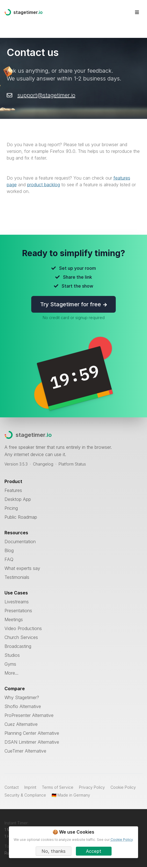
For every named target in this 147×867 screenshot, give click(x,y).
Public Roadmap (20, 517)
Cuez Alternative (21, 724)
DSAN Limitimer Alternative (31, 742)
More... (11, 673)
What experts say (22, 568)
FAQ (8, 559)
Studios (12, 655)
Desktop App (17, 499)
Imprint (30, 787)
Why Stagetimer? (21, 697)
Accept (93, 851)
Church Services (21, 637)
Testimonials (16, 577)
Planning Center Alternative (31, 733)
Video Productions (23, 628)
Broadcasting (17, 646)
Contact (11, 787)
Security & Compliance (25, 795)
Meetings (13, 619)
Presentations (18, 610)
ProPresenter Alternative (29, 715)
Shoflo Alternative (22, 706)
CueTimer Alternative (25, 751)
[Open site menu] (137, 12)
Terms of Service (57, 787)
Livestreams (16, 601)
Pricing (11, 508)
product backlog (43, 184)
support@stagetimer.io (46, 95)
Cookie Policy (123, 787)
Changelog (43, 464)
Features (13, 490)
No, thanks (54, 851)
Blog (9, 550)
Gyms (10, 664)
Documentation (20, 541)
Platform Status (72, 464)
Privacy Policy (92, 787)
